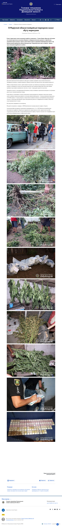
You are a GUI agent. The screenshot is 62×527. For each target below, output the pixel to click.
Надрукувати (11, 480)
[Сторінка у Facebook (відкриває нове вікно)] (40, 20)
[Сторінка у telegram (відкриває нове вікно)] (50, 20)
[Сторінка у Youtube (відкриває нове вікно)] (45, 20)
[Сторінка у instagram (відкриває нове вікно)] (48, 20)
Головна (5, 24)
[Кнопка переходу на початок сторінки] (57, 524)
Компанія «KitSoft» (47, 523)
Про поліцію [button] (5, 19)
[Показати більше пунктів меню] (39, 20)
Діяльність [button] (12, 19)
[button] (7, 499)
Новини (10, 24)
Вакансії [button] (34, 19)
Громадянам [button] (20, 19)
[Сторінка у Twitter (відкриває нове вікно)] (43, 20)
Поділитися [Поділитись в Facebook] (43, 480)
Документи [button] (27, 19)
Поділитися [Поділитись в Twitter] (52, 480)
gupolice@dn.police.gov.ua (52, 503)
